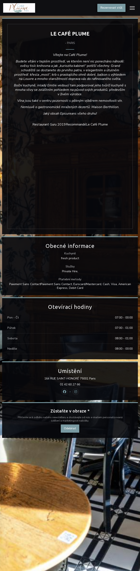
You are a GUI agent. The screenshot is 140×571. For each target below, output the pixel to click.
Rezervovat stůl (111, 8)
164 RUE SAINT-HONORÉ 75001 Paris (87, 379)
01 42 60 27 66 (70, 384)
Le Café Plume (97, 124)
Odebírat (70, 428)
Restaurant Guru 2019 (49, 124)
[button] (132, 8)
